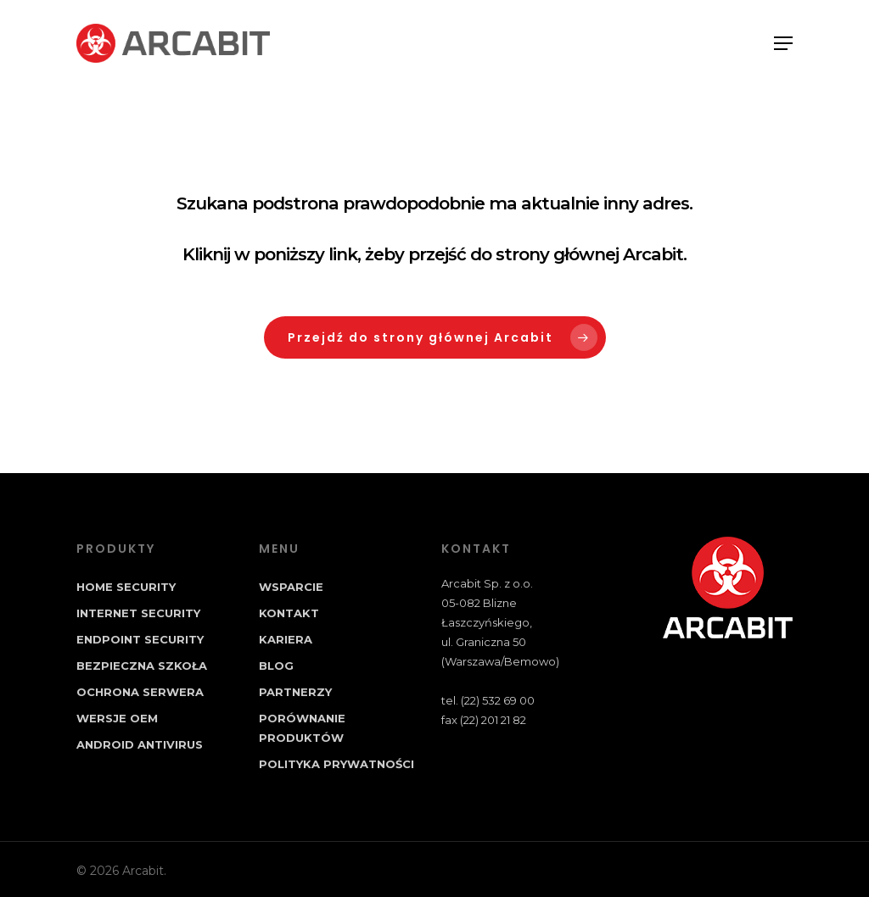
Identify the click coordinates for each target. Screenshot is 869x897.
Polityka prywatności (336, 764)
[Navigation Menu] (783, 43)
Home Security (126, 586)
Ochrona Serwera (140, 692)
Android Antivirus (139, 744)
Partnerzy (295, 692)
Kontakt (289, 613)
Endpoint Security (140, 639)
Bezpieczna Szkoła (141, 665)
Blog (276, 665)
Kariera (285, 639)
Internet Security (138, 613)
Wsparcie (291, 586)
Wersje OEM (117, 718)
